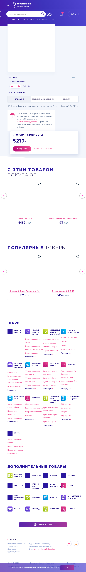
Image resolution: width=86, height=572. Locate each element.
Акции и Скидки (17, 331)
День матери (66, 408)
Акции (41, 563)
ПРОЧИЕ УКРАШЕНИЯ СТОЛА (19, 498)
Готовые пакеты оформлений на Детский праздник (15, 379)
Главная (11, 19)
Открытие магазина (33, 412)
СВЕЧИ (70, 485)
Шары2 (32, 19)
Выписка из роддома (34, 408)
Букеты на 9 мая (49, 378)
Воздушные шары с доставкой (54, 332)
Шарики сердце (49, 343)
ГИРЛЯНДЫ (36, 509)
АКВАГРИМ (36, 497)
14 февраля (66, 416)
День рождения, (32, 404)
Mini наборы (13, 372)
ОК (67, 567)
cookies (29, 567)
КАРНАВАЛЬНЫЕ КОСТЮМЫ (72, 497)
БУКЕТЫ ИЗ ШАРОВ (54, 364)
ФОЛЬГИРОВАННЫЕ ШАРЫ (19, 398)
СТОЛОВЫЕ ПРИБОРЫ (19, 475)
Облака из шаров (50, 347)
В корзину (22, 149)
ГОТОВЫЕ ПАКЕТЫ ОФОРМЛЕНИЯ (19, 365)
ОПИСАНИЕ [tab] (19, 99)
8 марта (64, 412)
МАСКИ (17, 509)
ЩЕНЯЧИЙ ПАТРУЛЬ (69, 338)
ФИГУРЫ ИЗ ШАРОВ (36, 364)
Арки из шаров (49, 421)
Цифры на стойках (15, 446)
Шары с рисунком (50, 351)
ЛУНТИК (64, 342)
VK (69, 543)
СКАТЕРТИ (18, 485)
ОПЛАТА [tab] (66, 99)
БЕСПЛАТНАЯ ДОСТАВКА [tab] (43, 99)
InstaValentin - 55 (46, 19)
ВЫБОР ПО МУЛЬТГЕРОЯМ (72, 331)
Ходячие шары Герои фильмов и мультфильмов (70, 374)
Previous (4, 196)
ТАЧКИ (63, 345)
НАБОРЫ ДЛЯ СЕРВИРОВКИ (37, 486)
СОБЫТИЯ (36, 398)
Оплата (33, 563)
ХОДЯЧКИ (71, 364)
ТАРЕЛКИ (71, 475)
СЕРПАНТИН (54, 509)
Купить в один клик (43, 148)
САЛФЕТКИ (36, 475)
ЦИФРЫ (17, 433)
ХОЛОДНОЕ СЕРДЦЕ (69, 349)
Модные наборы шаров (35, 332)
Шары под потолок (51, 339)
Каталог (22, 19)
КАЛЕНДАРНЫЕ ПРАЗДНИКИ (72, 398)
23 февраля (66, 404)
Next (82, 196)
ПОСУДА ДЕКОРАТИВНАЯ (54, 485)
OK (76, 543)
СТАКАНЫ (54, 475)
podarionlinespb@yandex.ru (27, 122)
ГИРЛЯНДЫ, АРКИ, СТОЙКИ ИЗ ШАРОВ (54, 399)
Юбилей (28, 416)
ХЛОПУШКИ (72, 509)
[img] (8, 5)
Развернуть (29, 357)
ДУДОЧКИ (54, 497)
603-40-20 (16, 539)
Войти (73, 14)
